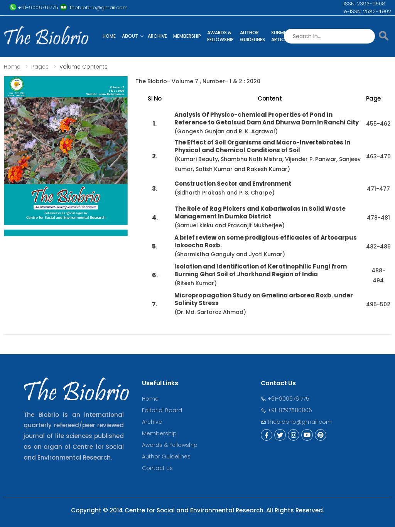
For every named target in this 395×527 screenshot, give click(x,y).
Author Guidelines (252, 36)
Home (109, 36)
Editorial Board (162, 410)
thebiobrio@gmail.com (296, 422)
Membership (187, 36)
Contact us (157, 468)
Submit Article (280, 36)
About (130, 36)
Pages (40, 66)
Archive (157, 36)
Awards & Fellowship (220, 36)
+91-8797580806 (286, 410)
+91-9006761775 (285, 399)
